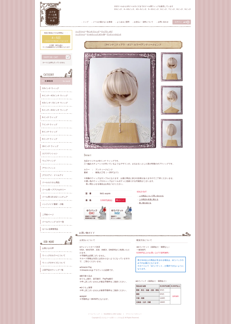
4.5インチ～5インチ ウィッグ (55, 103)
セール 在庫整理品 (50, 229)
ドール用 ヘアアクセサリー (54, 190)
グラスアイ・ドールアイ (52, 175)
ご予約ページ (48, 214)
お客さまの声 (48, 248)
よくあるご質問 (123, 22)
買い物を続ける (145, 203)
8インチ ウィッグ (49, 132)
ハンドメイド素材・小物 (52, 204)
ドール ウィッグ (94, 314)
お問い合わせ (163, 22)
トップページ (80, 31)
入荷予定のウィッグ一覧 (52, 270)
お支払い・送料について (143, 22)
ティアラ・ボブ (106, 31)
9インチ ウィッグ (49, 139)
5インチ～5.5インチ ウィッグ (55, 110)
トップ (85, 22)
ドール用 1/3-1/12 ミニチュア (55, 197)
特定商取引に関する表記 (112, 314)
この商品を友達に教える (148, 199)
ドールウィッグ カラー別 (53, 222)
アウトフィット (49, 168)
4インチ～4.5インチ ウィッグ (55, 95)
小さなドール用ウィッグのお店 (113, 318)
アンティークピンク (114, 34)
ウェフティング (49, 161)
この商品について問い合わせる (151, 196)
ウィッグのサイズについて (53, 263)
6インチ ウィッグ (49, 117)
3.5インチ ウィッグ (50, 88)
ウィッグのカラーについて (53, 255)
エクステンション (50, 153)
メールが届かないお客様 (102, 22)
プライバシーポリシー (134, 314)
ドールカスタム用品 (51, 182)
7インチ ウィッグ (49, 124)
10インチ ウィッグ (50, 146)
